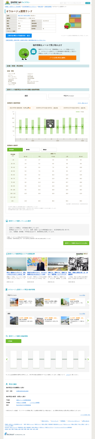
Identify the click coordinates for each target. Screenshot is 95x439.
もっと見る (82, 295)
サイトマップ (54, 421)
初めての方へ (45, 421)
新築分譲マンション (58, 424)
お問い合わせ (85, 421)
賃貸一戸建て (45, 424)
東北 (10, 429)
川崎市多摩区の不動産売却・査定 (19, 35)
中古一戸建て (81, 424)
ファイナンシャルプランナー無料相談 (63, 427)
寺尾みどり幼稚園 (21, 402)
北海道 (6, 429)
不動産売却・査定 (22, 427)
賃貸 (25, 424)
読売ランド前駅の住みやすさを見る (76, 243)
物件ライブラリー (49, 427)
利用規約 (63, 421)
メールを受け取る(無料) (57, 58)
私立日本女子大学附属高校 (23, 405)
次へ (87, 359)
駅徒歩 (44, 149)
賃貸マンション (30, 424)
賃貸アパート (38, 424)
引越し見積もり (35, 427)
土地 (86, 424)
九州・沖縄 (35, 429)
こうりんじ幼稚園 (34, 402)
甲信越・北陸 (17, 429)
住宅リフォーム (13, 427)
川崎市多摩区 (48, 6)
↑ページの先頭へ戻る (85, 414)
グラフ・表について (83, 103)
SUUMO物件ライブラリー (29, 6)
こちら (68, 374)
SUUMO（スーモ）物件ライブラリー (17, 2)
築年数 (28, 149)
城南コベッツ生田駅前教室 (23, 400)
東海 (22, 429)
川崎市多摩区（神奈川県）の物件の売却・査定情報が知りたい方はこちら (26, 40)
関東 (13, 429)
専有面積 (11, 149)
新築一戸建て (74, 424)
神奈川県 (40, 6)
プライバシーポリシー (74, 421)
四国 (28, 429)
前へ (7, 359)
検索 (88, 3)
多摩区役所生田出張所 (22, 391)
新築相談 (29, 427)
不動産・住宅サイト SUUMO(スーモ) (13, 424)
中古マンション (67, 424)
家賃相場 (51, 424)
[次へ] (87, 302)
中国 (31, 429)
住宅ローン (42, 427)
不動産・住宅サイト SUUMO (13, 6)
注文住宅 (7, 427)
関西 (25, 429)
